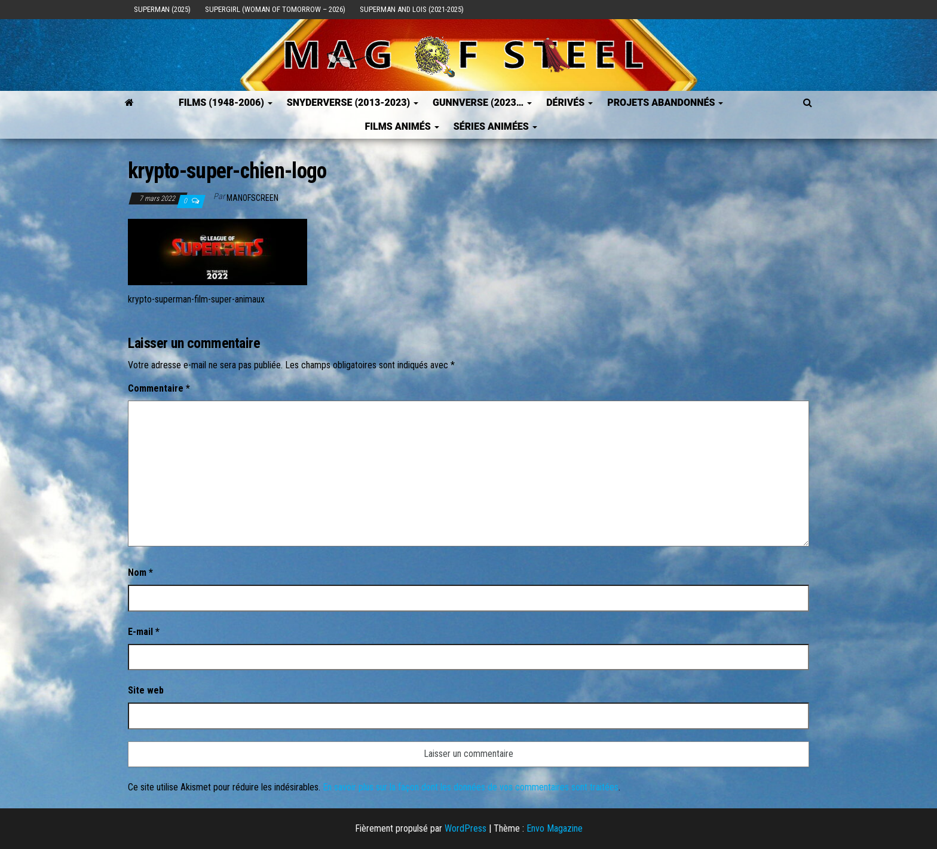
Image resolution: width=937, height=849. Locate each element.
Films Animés (402, 126)
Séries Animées (495, 126)
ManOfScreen (252, 198)
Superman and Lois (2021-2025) (412, 9)
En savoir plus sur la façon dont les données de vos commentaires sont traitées (470, 787)
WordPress (465, 828)
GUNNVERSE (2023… (482, 102)
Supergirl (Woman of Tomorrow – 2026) (275, 9)
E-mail (144, 631)
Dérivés (569, 102)
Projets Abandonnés (665, 102)
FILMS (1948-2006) (225, 102)
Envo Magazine (554, 828)
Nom (140, 572)
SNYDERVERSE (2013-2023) (352, 102)
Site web (146, 690)
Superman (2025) (162, 9)
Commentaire (159, 388)
